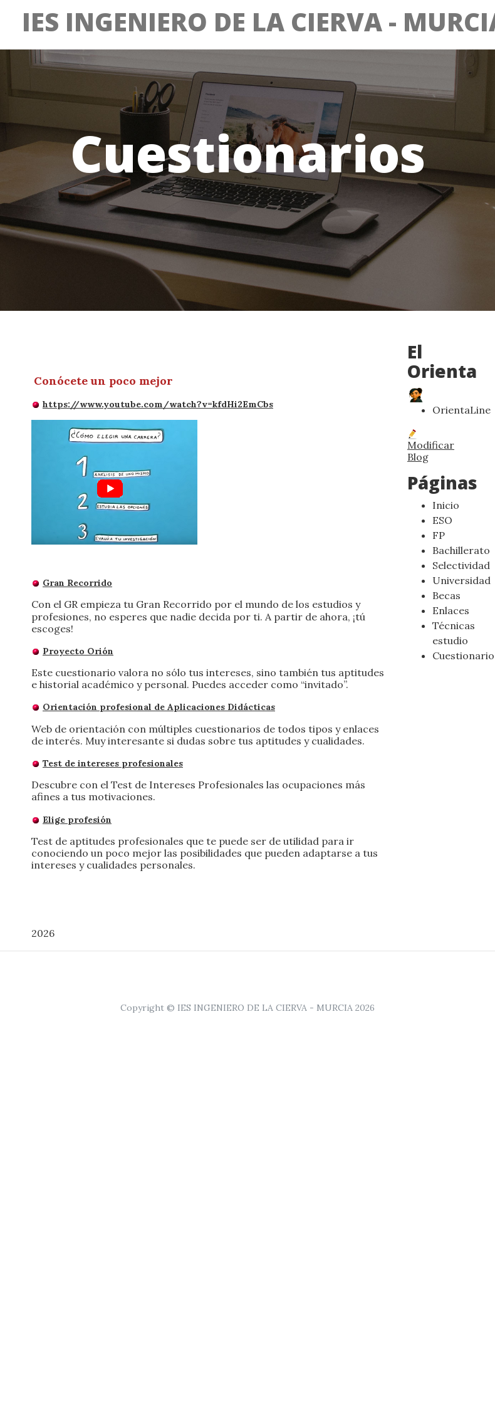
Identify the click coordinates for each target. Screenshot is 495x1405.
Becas (446, 595)
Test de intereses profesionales (113, 763)
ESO (442, 520)
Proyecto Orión (78, 651)
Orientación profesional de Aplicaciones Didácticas (159, 707)
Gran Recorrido (77, 582)
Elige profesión (77, 819)
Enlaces (450, 610)
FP (438, 535)
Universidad (461, 580)
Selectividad (461, 565)
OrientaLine (461, 410)
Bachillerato (461, 550)
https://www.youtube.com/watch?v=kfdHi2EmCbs (158, 404)
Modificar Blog (430, 446)
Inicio (445, 505)
